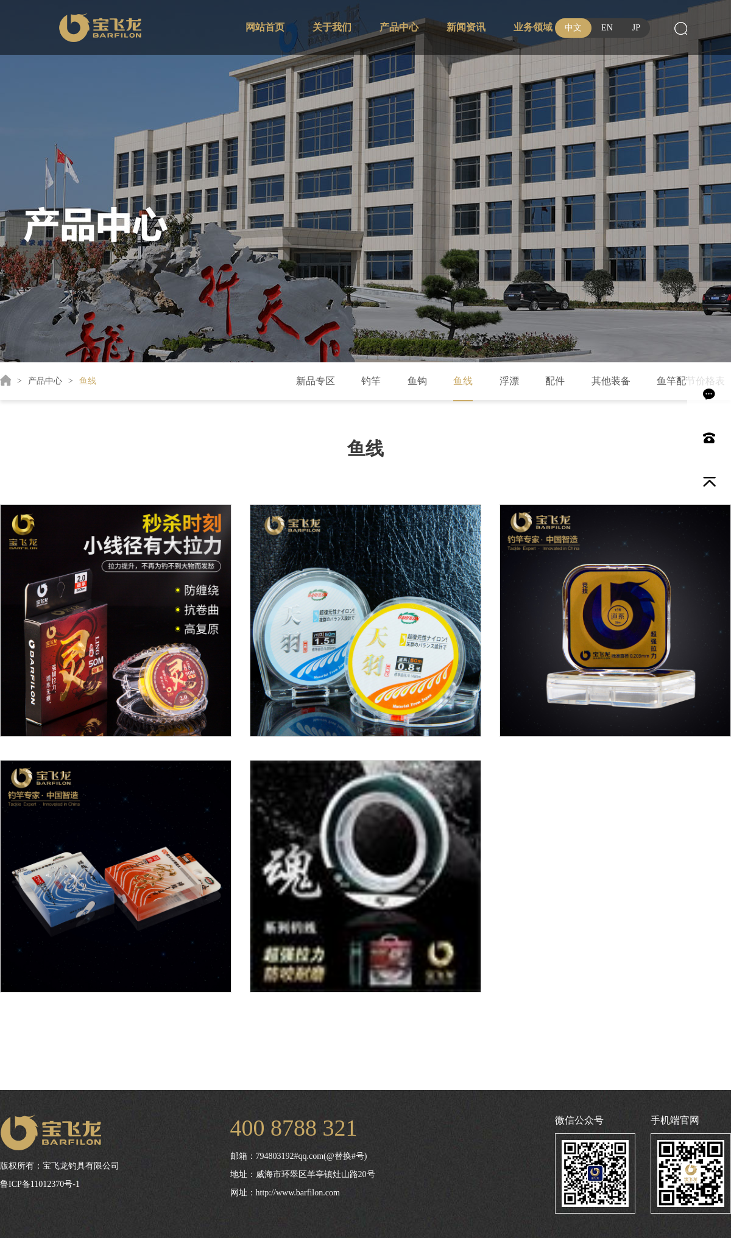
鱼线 (463, 381)
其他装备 (611, 381)
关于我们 (332, 27)
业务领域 (533, 27)
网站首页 (264, 27)
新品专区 (315, 381)
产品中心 (399, 27)
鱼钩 (417, 381)
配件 (555, 381)
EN (607, 27)
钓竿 (371, 381)
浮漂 (509, 381)
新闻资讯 (466, 27)
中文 (573, 27)
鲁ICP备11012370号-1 (40, 1184)
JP (636, 27)
